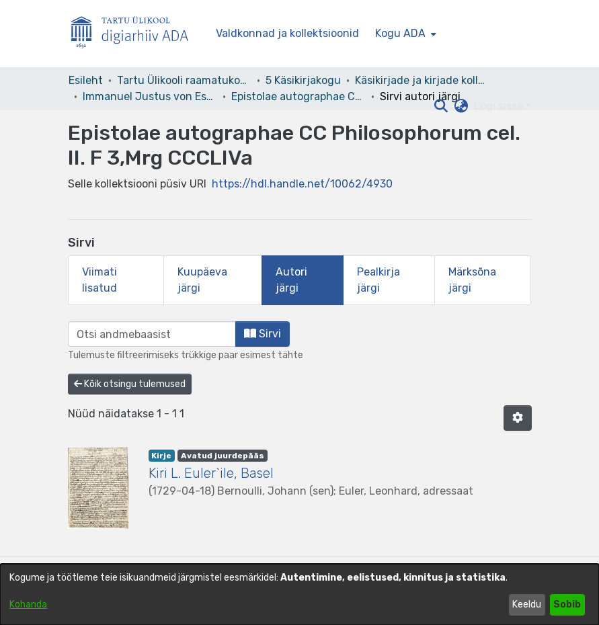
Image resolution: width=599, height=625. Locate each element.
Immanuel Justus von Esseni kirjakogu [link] (150, 96)
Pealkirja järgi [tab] (378, 279)
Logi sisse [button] (500, 105)
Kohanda (28, 604)
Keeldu (526, 604)
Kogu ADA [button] (400, 33)
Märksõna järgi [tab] (472, 279)
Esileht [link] (86, 80)
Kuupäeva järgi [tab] (202, 279)
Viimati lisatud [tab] (99, 279)
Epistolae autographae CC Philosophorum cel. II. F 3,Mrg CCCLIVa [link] (298, 96)
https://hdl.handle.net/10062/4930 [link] (302, 183)
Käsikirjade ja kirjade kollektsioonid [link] (422, 80)
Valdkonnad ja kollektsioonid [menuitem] (287, 33)
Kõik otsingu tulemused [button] (130, 384)
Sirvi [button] (262, 333)
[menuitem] (404, 33)
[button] (441, 106)
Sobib (567, 604)
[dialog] (299, 594)
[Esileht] (135, 34)
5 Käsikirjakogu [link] (303, 80)
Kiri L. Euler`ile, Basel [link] (211, 473)
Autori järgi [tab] (291, 279)
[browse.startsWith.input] (152, 334)
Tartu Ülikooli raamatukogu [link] (184, 80)
